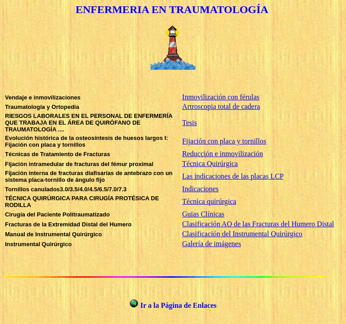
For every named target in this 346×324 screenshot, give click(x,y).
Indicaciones (200, 189)
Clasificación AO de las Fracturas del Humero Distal (258, 224)
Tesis (189, 122)
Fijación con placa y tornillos (224, 141)
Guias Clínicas (203, 214)
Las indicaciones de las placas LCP (232, 176)
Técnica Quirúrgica (210, 163)
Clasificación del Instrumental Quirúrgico (242, 234)
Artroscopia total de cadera (221, 106)
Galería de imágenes (211, 244)
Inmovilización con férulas (221, 97)
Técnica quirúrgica (209, 201)
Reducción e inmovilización (222, 154)
